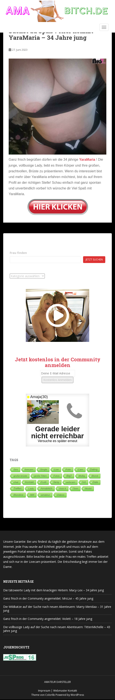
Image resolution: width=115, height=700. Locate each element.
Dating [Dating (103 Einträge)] (93, 469)
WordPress (77, 695)
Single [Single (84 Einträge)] (43, 469)
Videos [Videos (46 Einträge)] (60, 495)
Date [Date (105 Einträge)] (95, 482)
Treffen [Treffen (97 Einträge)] (18, 488)
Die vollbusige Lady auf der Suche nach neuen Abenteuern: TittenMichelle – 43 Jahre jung (56, 629)
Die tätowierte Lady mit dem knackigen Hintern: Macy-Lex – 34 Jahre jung (53, 590)
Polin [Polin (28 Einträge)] (68, 469)
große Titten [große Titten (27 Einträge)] (40, 476)
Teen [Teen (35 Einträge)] (75, 488)
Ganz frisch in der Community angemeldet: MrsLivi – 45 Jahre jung (48, 598)
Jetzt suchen (94, 259)
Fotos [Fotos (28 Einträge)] (57, 476)
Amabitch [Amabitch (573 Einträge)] (46, 488)
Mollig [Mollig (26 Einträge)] (82, 476)
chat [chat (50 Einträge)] (16, 482)
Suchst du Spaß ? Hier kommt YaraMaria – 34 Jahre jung (51, 34)
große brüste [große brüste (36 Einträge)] (20, 476)
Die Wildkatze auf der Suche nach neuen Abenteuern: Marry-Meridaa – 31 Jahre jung (57, 608)
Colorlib (50, 695)
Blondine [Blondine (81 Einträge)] (18, 494)
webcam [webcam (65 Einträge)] (70, 482)
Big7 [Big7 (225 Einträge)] (69, 475)
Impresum (44, 690)
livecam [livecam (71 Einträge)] (29, 469)
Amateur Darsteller (57, 682)
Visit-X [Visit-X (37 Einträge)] (62, 488)
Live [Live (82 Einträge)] (56, 469)
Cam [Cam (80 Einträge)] (80, 469)
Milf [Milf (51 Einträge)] (32, 495)
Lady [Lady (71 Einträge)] (31, 488)
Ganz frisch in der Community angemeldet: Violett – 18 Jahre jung (47, 619)
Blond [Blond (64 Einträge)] (95, 475)
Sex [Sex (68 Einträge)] (16, 469)
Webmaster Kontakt (65, 690)
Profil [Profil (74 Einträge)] (44, 482)
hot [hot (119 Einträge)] (84, 482)
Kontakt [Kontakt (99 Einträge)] (29, 482)
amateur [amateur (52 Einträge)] (45, 495)
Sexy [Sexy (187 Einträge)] (56, 482)
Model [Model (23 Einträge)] (88, 488)
